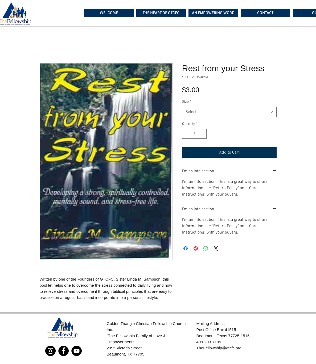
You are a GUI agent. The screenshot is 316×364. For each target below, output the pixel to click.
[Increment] (202, 133)
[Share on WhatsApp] (206, 248)
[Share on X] (216, 248)
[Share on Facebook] (185, 248)
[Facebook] (63, 351)
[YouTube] (76, 351)
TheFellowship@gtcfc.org (218, 348)
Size (186, 102)
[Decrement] (186, 133)
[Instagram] (50, 351)
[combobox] (229, 112)
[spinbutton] (194, 133)
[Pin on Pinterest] (195, 248)
